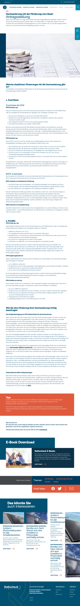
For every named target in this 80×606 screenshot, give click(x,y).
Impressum (58, 589)
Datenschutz (59, 594)
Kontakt (31, 597)
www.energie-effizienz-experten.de (21, 347)
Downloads (72, 589)
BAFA (29, 385)
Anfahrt (31, 600)
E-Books (72, 592)
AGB (57, 592)
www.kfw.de (43, 429)
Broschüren (72, 594)
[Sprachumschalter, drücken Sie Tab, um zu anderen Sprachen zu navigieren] (8, 2)
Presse (71, 596)
